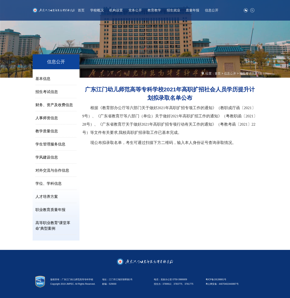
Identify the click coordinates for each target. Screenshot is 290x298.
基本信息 (42, 79)
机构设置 (116, 10)
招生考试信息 (249, 73)
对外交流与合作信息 (52, 170)
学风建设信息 (46, 157)
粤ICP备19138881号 (216, 279)
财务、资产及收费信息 (54, 105)
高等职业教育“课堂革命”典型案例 (52, 225)
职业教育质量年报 (50, 210)
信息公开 (211, 10)
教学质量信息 (46, 131)
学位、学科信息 (48, 183)
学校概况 (97, 10)
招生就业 (173, 10)
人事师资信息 (46, 118)
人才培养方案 (46, 196)
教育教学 (154, 10)
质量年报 (192, 10)
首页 (81, 10)
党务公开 (135, 10)
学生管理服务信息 (50, 144)
